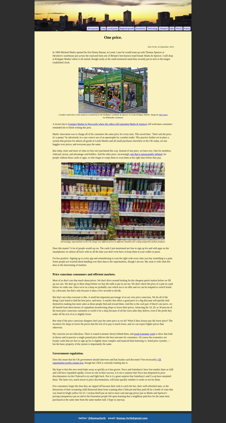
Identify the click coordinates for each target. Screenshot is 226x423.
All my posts (93, 28)
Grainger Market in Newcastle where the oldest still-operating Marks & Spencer (107, 124)
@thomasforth (97, 418)
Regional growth (127, 28)
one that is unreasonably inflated (146, 154)
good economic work (144, 334)
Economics (140, 28)
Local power (112, 28)
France (187, 28)
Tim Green (163, 115)
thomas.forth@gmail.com (132, 418)
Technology (153, 28)
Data (103, 28)
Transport (164, 28)
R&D (172, 28)
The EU (179, 28)
